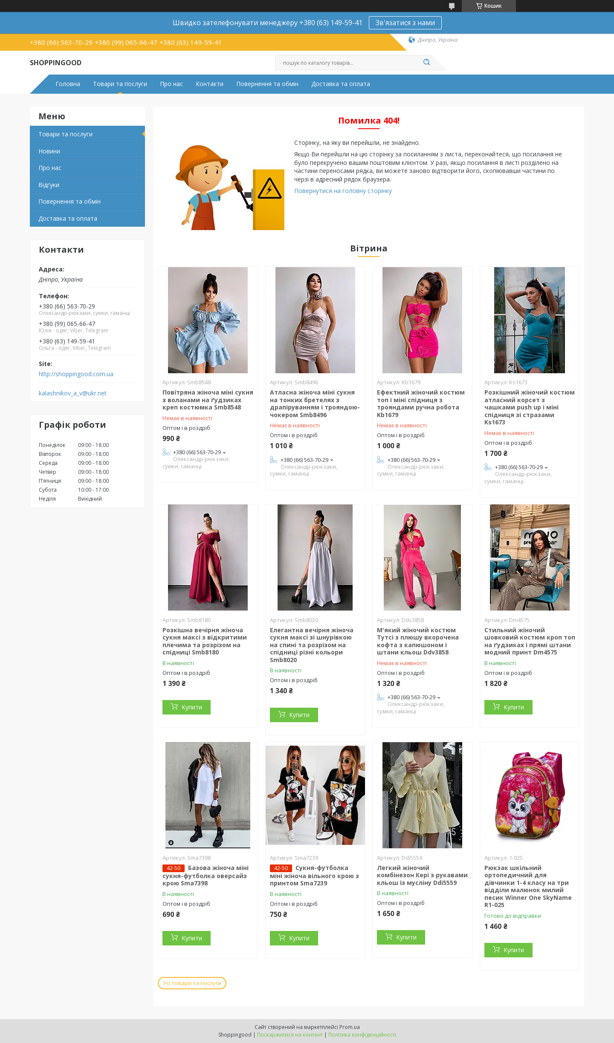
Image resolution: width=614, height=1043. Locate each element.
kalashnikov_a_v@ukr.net (73, 393)
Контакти (209, 84)
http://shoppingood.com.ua (76, 374)
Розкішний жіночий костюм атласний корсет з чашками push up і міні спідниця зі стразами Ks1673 (529, 407)
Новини (49, 151)
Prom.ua (349, 1027)
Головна (67, 84)
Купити (192, 707)
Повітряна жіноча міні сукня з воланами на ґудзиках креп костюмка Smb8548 (207, 399)
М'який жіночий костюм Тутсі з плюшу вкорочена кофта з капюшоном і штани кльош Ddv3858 (418, 641)
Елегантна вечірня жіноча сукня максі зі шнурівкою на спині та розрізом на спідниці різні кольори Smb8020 (311, 645)
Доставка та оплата (340, 84)
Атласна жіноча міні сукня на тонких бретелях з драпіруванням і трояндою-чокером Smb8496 (315, 403)
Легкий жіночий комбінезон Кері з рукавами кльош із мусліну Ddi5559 (422, 875)
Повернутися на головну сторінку (343, 191)
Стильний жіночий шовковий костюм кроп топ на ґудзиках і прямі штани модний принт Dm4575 (529, 641)
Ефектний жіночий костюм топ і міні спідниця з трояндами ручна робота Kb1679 (421, 403)
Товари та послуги (120, 84)
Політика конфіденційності (362, 1034)
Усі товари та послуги (192, 983)
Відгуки (48, 185)
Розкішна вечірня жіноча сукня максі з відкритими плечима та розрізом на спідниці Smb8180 (204, 641)
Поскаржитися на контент (290, 1034)
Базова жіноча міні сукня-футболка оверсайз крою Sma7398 (205, 875)
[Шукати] (426, 62)
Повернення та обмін (267, 84)
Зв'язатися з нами (405, 22)
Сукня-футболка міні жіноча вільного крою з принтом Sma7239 (314, 875)
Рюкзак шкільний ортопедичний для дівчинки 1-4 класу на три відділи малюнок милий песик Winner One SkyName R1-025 (528, 886)
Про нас (171, 84)
